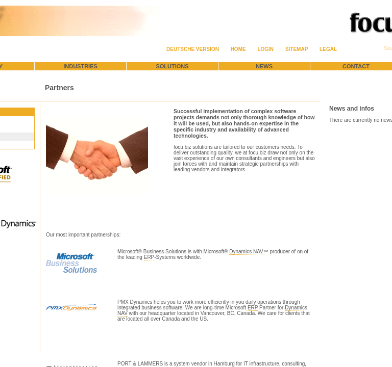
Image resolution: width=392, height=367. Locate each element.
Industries (80, 66)
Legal (328, 49)
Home (238, 49)
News (264, 66)
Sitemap (296, 49)
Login (265, 49)
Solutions (172, 66)
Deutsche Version (192, 49)
